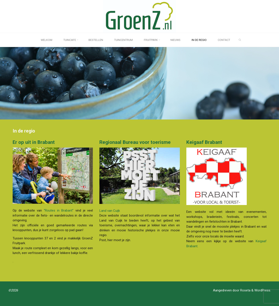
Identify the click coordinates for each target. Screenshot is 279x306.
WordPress (262, 290)
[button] (19, 175)
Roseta (244, 290)
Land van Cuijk (109, 210)
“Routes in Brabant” (58, 210)
